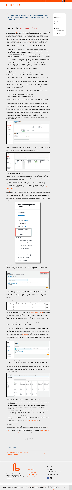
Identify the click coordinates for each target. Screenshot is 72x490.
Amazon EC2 (15, 368)
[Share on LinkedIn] (33, 439)
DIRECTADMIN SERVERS (32, 471)
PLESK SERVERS (31, 469)
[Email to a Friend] (28, 439)
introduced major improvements (24, 41)
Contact (63, 6)
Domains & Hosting (55, 6)
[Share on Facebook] (24, 439)
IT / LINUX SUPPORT (32, 472)
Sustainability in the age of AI (42, 453)
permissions (25, 334)
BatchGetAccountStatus (33, 420)
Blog (7, 13)
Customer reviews (34, 484)
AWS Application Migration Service (14, 32)
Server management (32, 6)
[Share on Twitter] (26, 439)
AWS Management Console (32, 86)
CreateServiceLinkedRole (13, 421)
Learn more (48, 489)
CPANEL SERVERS (31, 467)
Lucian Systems (20, 23)
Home (25, 6)
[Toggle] (44, 466)
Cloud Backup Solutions (44, 6)
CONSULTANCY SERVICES (33, 474)
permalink (25, 443)
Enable (26, 420)
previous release (13, 191)
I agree (53, 489)
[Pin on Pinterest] (30, 439)
